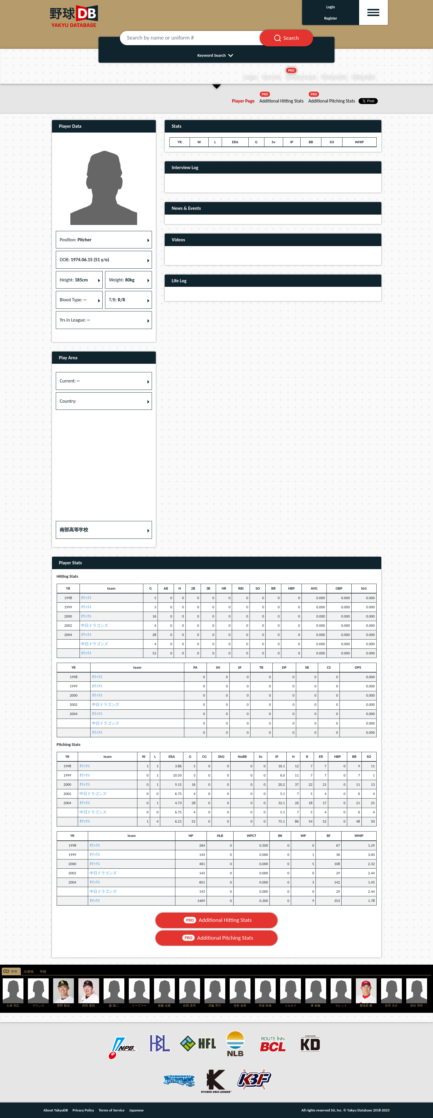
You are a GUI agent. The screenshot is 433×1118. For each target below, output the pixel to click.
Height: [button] (74, 280)
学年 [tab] (14, 972)
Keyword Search (216, 55)
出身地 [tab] (29, 972)
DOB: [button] (84, 259)
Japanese (136, 1110)
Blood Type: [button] (73, 300)
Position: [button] (75, 240)
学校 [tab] (43, 972)
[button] (104, 530)
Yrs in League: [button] (75, 320)
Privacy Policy (83, 1110)
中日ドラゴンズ (94, 625)
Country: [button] (68, 401)
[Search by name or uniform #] (197, 38)
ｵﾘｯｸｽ (86, 598)
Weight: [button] (121, 280)
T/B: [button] (117, 300)
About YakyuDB (56, 1110)
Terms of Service (112, 1110)
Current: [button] (70, 381)
